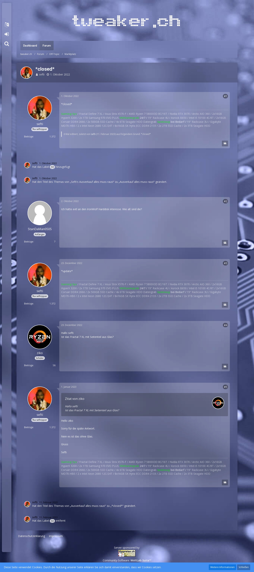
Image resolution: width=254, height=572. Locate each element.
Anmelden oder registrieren (6, 34)
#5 (225, 387)
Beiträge (28, 136)
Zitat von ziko (74, 399)
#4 (225, 325)
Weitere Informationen (222, 567)
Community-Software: (127, 560)
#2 (225, 201)
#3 (225, 263)
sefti (41, 74)
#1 (225, 96)
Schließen (244, 567)
